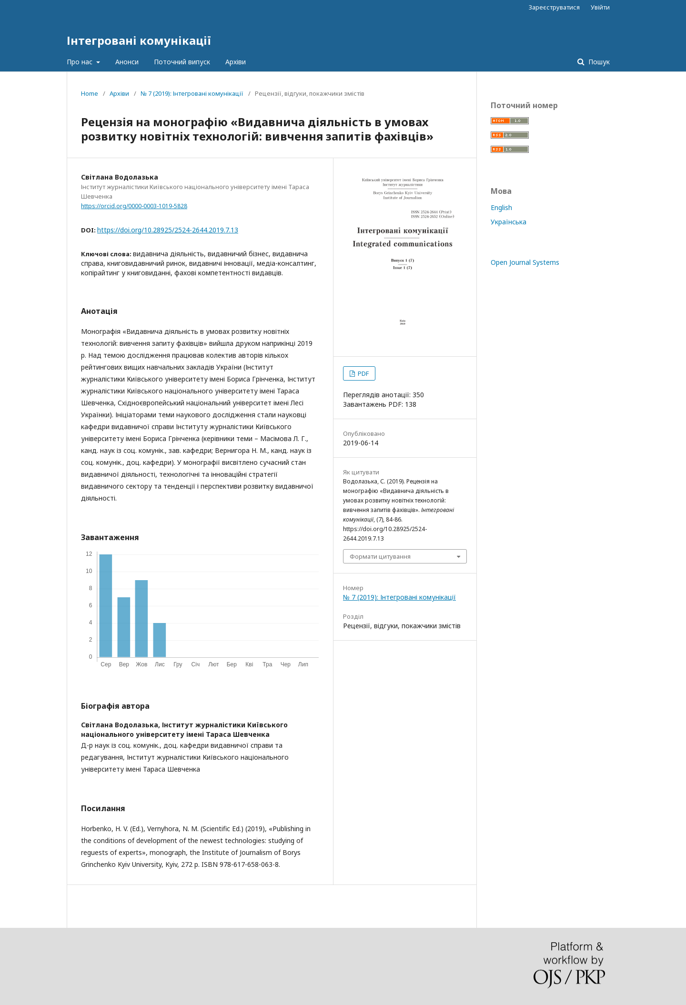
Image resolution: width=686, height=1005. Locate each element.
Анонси (127, 61)
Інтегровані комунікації (139, 40)
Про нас (80, 61)
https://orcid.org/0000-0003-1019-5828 (134, 206)
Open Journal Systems (525, 262)
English (501, 207)
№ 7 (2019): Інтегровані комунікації (192, 93)
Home (89, 93)
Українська (508, 221)
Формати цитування (380, 556)
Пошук (598, 61)
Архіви (235, 61)
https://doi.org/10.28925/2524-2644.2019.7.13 (167, 229)
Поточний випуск (182, 61)
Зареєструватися (554, 7)
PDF (362, 373)
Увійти (600, 7)
